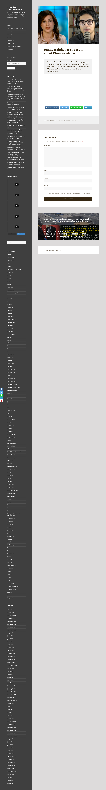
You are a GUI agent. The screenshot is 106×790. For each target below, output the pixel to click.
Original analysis (12, 466)
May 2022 (10, 748)
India (8, 375)
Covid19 (9, 299)
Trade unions (11, 551)
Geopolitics (10, 355)
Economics (10, 328)
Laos (8, 408)
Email (46, 178)
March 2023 (10, 718)
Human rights (11, 369)
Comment (47, 146)
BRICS (9, 281)
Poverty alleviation (12, 490)
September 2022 (12, 736)
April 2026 (10, 609)
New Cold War (11, 446)
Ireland (9, 399)
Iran (8, 396)
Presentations (11, 493)
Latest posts (10, 41)
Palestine (10, 475)
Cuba (8, 302)
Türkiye (9, 560)
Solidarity (10, 524)
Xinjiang (9, 592)
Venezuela (10, 568)
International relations (13, 387)
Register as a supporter (14, 46)
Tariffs (9, 542)
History (9, 360)
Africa (9, 254)
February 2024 (11, 686)
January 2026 (11, 618)
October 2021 (11, 768)
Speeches (10, 530)
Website (46, 186)
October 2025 (11, 627)
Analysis (9, 32)
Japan (9, 402)
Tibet (8, 548)
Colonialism (10, 290)
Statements (10, 536)
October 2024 (11, 662)
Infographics (11, 378)
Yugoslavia (10, 598)
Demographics (11, 319)
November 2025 (11, 624)
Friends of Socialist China (14, 8)
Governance (10, 358)
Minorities (10, 431)
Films (8, 343)
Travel (9, 557)
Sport (9, 533)
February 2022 (11, 756)
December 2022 (11, 727)
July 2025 (10, 636)
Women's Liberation (13, 586)
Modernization (11, 434)
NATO (9, 440)
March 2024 (10, 683)
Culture (9, 305)
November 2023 (11, 695)
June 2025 (10, 639)
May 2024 (10, 677)
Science (9, 511)
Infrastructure (11, 381)
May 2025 (10, 642)
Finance (9, 346)
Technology (10, 545)
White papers (11, 583)
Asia (8, 263)
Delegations (10, 313)
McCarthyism (11, 419)
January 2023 (11, 724)
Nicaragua (10, 449)
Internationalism (12, 390)
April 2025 (10, 645)
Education (10, 331)
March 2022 (10, 753)
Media (9, 422)
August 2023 (10, 703)
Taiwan (9, 539)
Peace (9, 478)
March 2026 (10, 612)
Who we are (10, 49)
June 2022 (10, 745)
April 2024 (10, 680)
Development (11, 322)
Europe (9, 337)
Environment (11, 334)
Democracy (10, 316)
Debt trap (10, 307)
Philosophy (10, 487)
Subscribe (21, 234)
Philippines (10, 484)
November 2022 (11, 730)
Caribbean (10, 287)
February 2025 (11, 650)
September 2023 (12, 700)
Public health (11, 496)
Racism (9, 502)
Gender (9, 352)
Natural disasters (12, 443)
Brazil (9, 278)
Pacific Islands (11, 469)
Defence (9, 310)
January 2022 (11, 759)
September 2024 (12, 665)
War (8, 580)
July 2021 (10, 777)
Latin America (11, 411)
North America (11, 455)
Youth (9, 595)
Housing (9, 366)
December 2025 (11, 621)
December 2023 (11, 692)
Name (46, 170)
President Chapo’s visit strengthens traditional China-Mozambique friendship (15, 143)
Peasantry (10, 481)
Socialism (10, 521)
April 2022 (10, 751)
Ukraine (9, 562)
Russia (9, 505)
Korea (9, 405)
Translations (10, 554)
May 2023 (10, 712)
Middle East (10, 425)
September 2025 (12, 630)
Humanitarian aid (12, 372)
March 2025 (10, 647)
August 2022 (10, 739)
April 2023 (10, 715)
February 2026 (11, 615)
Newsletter (10, 43)
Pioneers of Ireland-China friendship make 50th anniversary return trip (14, 131)
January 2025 (11, 653)
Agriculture (10, 257)
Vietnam (9, 574)
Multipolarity (11, 437)
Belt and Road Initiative (14, 269)
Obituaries (10, 461)
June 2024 (10, 674)
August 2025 (10, 633)
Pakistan (9, 472)
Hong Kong (10, 363)
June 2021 (10, 780)
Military (9, 428)
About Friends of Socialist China (16, 29)
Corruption (10, 296)
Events (9, 38)
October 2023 (11, 698)
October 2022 (11, 733)
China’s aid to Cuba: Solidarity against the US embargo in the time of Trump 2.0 (15, 81)
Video (9, 571)
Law (8, 413)
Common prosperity (13, 293)
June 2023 (10, 709)
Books (9, 275)
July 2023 (10, 706)
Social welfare (11, 518)
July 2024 (10, 671)
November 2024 (11, 659)
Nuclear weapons (12, 458)
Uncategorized (11, 565)
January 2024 (11, 689)
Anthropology (11, 260)
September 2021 (12, 771)
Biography (10, 272)
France (9, 349)
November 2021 (11, 765)
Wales (9, 577)
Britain (9, 284)
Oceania (9, 464)
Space (9, 527)
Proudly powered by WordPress (53, 250)
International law (12, 384)
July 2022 (10, 742)
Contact (9, 35)
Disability (10, 325)
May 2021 (10, 783)
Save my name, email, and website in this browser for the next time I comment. (68, 193)
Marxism (9, 416)
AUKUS (9, 266)
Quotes (9, 499)
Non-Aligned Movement (14, 452)
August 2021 (10, 774)
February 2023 (11, 721)
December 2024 (11, 656)
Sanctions (10, 508)
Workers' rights (11, 589)
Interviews (10, 393)
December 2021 (11, 762)
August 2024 (10, 668)
